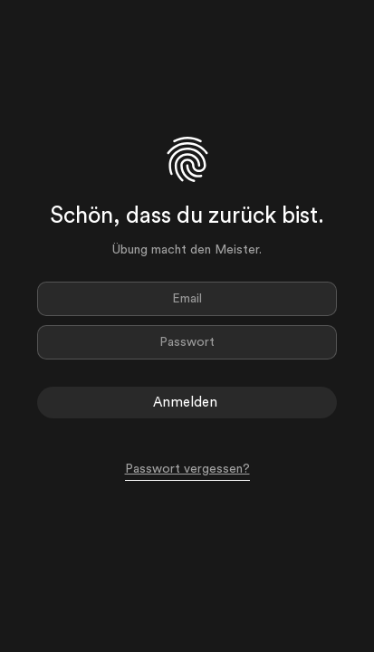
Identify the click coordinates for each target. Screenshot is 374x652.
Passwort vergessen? (187, 469)
